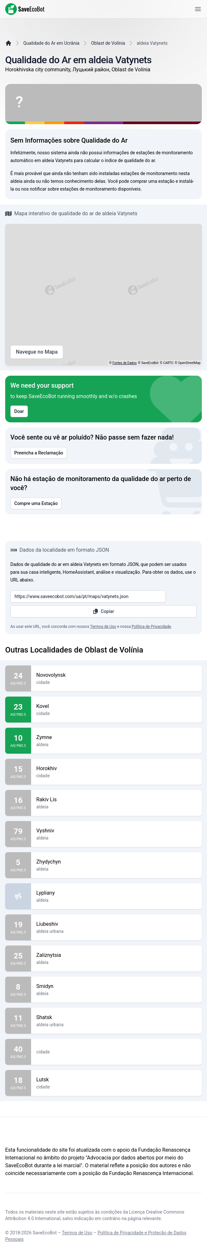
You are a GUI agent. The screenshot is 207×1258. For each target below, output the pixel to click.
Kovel (116, 706)
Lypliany (116, 893)
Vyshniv (116, 831)
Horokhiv (116, 768)
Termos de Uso (103, 626)
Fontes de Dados (124, 363)
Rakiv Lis (116, 800)
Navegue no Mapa (36, 352)
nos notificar (34, 189)
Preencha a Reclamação (38, 453)
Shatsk (116, 1017)
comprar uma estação (152, 181)
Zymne (116, 737)
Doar (19, 411)
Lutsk (116, 1080)
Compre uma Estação (36, 503)
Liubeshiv (116, 924)
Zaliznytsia (116, 955)
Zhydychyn (116, 862)
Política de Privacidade (151, 626)
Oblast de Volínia (108, 43)
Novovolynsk (116, 675)
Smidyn (116, 986)
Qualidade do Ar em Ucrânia (51, 43)
